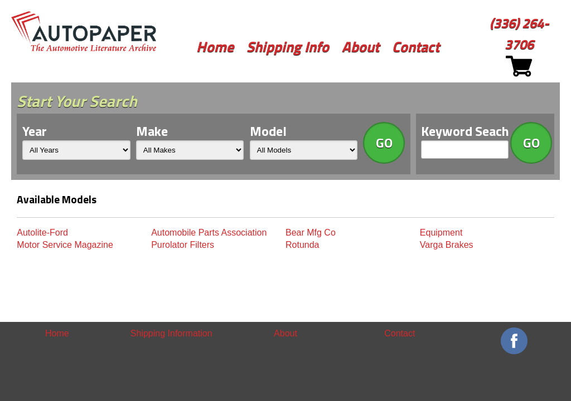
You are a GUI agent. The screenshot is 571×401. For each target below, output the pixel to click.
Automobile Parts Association (209, 232)
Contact (415, 46)
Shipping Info (287, 46)
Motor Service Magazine (65, 245)
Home (215, 46)
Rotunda (303, 245)
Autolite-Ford (42, 232)
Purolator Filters (182, 245)
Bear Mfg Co (311, 232)
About (360, 46)
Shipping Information (171, 333)
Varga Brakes (446, 245)
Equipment (441, 232)
